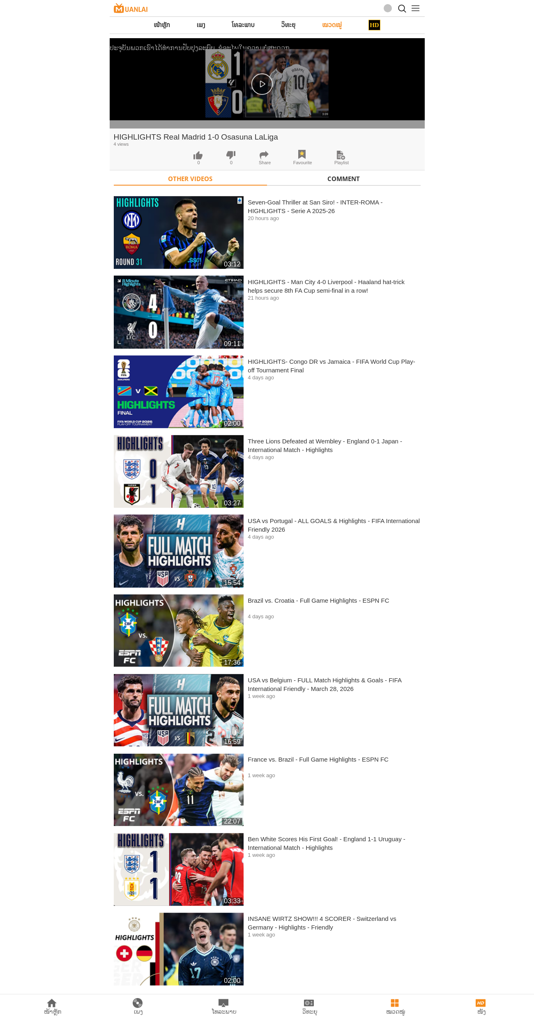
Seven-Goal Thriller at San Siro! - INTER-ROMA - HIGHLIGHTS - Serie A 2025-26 (315, 206)
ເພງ (201, 25)
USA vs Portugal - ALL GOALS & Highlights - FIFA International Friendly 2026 (334, 525)
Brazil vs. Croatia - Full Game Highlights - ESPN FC (318, 600)
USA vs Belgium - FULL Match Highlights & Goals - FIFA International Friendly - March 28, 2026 (324, 684)
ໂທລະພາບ (243, 25)
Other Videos (190, 178)
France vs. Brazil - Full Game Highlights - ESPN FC (318, 759)
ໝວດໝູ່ (332, 25)
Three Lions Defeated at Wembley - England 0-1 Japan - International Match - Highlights (325, 445)
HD (374, 25)
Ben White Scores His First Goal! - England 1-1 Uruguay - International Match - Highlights (326, 843)
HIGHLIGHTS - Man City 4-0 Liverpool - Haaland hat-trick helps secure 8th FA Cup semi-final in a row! (326, 286)
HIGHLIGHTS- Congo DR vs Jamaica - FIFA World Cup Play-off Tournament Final (331, 366)
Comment (343, 178)
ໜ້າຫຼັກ (162, 25)
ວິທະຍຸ (288, 25)
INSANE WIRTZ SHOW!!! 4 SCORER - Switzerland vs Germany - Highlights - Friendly (322, 923)
